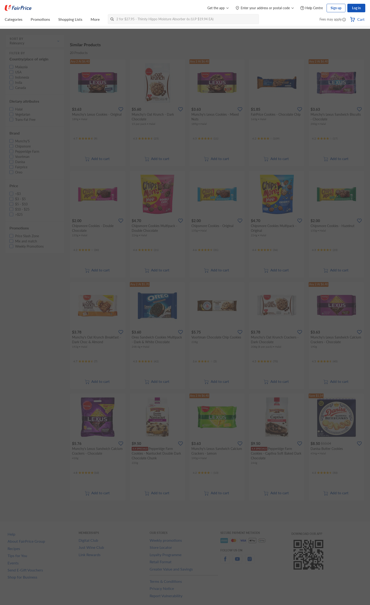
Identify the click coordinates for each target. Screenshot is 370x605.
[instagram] (249, 561)
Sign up (336, 8)
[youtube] (237, 561)
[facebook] (225, 561)
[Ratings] (85, 138)
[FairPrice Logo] (18, 8)
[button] (344, 20)
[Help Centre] (311, 8)
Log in (356, 8)
